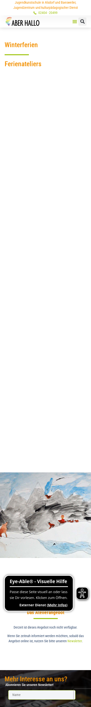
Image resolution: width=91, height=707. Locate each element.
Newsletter (74, 641)
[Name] (41, 695)
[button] (74, 21)
